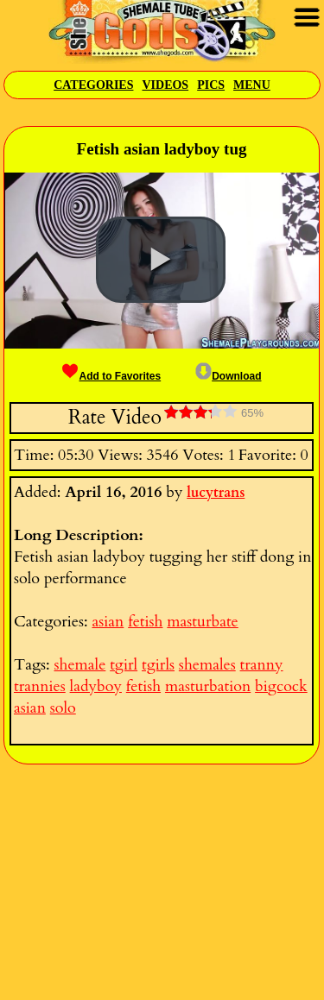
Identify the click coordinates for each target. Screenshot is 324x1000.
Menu (251, 85)
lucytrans (216, 492)
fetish (145, 621)
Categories (93, 85)
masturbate (202, 621)
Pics (211, 85)
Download (228, 376)
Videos (165, 85)
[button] (161, 260)
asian (108, 621)
